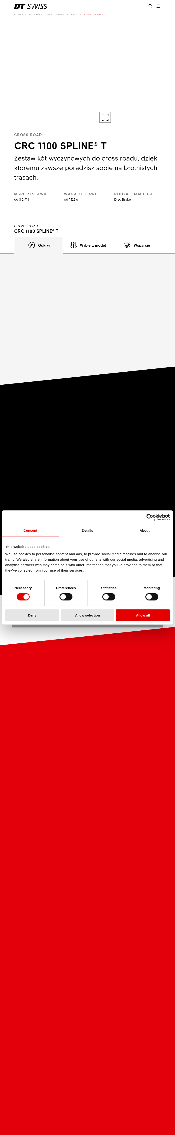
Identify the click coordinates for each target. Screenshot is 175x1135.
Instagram (42, 1079)
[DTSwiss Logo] (30, 6)
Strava (78, 1079)
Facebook (60, 1079)
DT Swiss (48, 965)
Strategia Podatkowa (110, 1108)
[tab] (38, 245)
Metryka (20, 1100)
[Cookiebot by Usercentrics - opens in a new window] (150, 517)
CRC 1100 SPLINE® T (92, 14)
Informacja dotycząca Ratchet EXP (121, 1040)
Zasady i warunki (106, 1100)
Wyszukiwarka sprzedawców (120, 1024)
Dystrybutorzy (51, 1017)
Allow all (143, 615)
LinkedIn (69, 1079)
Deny (32, 615)
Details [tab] (87, 530)
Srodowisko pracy (111, 987)
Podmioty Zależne (54, 987)
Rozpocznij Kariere (112, 994)
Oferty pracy (106, 980)
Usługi (103, 1009)
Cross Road (72, 14)
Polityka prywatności (30, 1108)
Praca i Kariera (108, 973)
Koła (39, 14)
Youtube (51, 1079)
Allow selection (87, 615)
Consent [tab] (30, 530)
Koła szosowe (53, 14)
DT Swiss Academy (55, 1024)
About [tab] (145, 530)
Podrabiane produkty (57, 994)
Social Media (54, 1068)
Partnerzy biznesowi (63, 1009)
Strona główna (23, 14)
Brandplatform (51, 1031)
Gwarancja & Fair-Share (116, 1031)
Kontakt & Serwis (110, 1017)
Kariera (104, 965)
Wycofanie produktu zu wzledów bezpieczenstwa (117, 1051)
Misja (43, 980)
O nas (44, 973)
